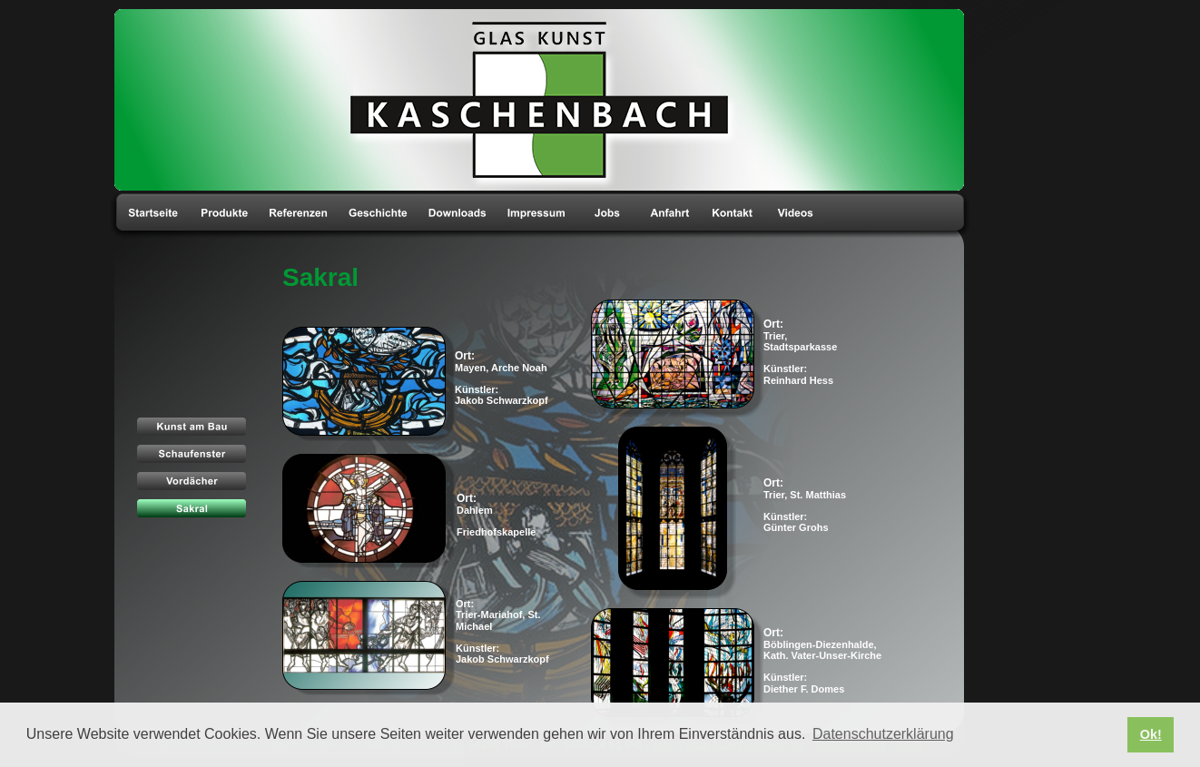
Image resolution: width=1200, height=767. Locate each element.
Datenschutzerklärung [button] (883, 734)
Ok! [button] (1151, 734)
